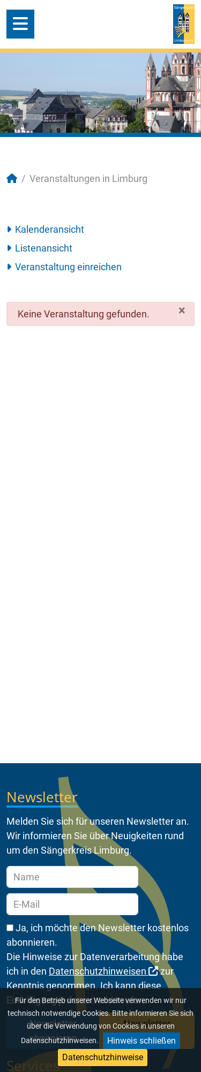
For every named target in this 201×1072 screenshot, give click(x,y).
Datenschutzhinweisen (103, 971)
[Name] (72, 877)
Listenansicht (43, 248)
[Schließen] (182, 310)
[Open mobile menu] (20, 24)
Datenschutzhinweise (102, 1057)
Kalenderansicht (49, 229)
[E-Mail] (72, 904)
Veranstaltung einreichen (68, 266)
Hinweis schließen (141, 1041)
